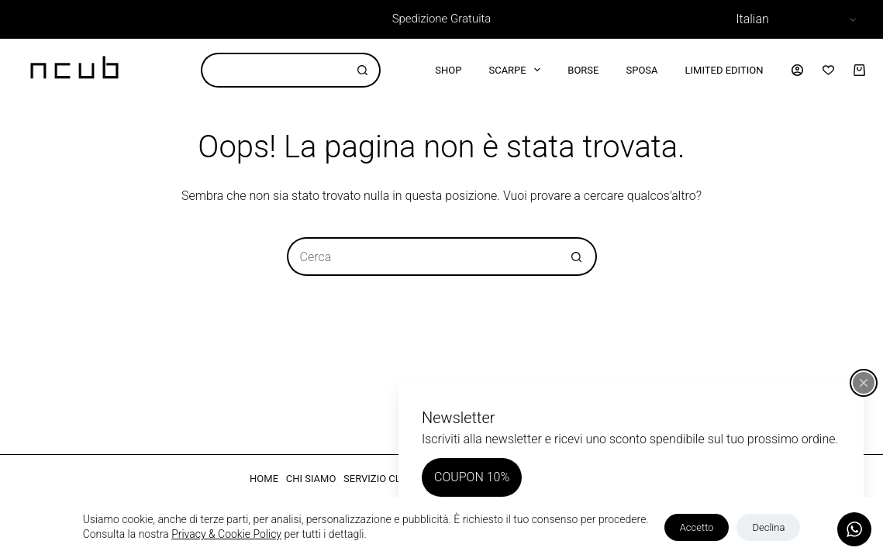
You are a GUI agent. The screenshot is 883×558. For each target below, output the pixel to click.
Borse (582, 70)
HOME (264, 478)
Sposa (641, 70)
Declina (768, 527)
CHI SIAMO (311, 478)
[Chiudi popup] (863, 383)
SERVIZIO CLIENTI (384, 478)
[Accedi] (797, 70)
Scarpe (517, 69)
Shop (448, 70)
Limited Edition (724, 70)
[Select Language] (794, 19)
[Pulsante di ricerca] (363, 70)
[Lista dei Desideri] (828, 70)
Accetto (697, 527)
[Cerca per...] (273, 70)
